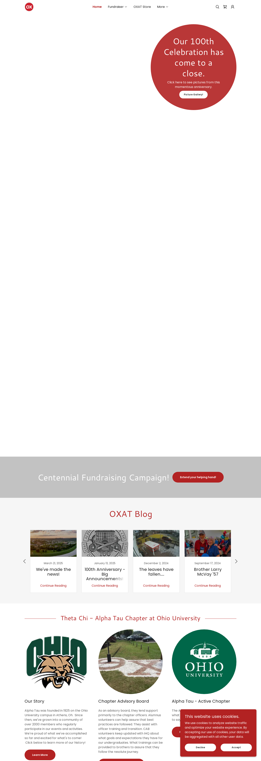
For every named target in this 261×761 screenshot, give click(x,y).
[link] (29, 6)
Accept (236, 747)
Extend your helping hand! (198, 477)
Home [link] (97, 7)
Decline (200, 747)
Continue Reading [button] (53, 585)
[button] (117, 7)
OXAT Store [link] (142, 7)
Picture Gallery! (193, 94)
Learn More (40, 755)
